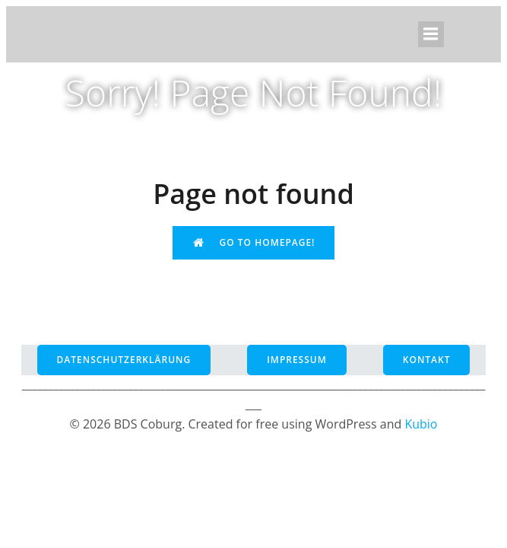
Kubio (420, 424)
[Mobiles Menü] (431, 34)
